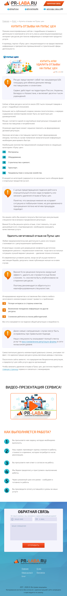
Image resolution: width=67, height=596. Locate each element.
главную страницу (10, 369)
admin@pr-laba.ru (54, 9)
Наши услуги (27, 572)
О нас (39, 569)
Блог (14, 21)
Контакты (41, 572)
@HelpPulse (14, 9)
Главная (5, 21)
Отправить (33, 545)
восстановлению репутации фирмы (39, 341)
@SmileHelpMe (32, 9)
